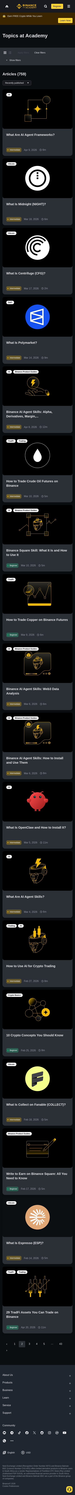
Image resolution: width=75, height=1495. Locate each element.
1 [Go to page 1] (14, 1344)
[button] (69, 6)
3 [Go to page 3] (29, 1344)
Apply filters (23, 52)
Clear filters (39, 52)
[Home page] (26, 6)
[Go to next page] (6, 1350)
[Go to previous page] (6, 1344)
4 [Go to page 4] (36, 1344)
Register (57, 6)
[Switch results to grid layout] (5, 52)
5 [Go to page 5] (44, 1344)
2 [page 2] (22, 1344)
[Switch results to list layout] (10, 52)
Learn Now (65, 20)
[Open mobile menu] (68, 6)
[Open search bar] (44, 6)
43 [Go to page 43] (60, 1344)
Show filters (13, 60)
